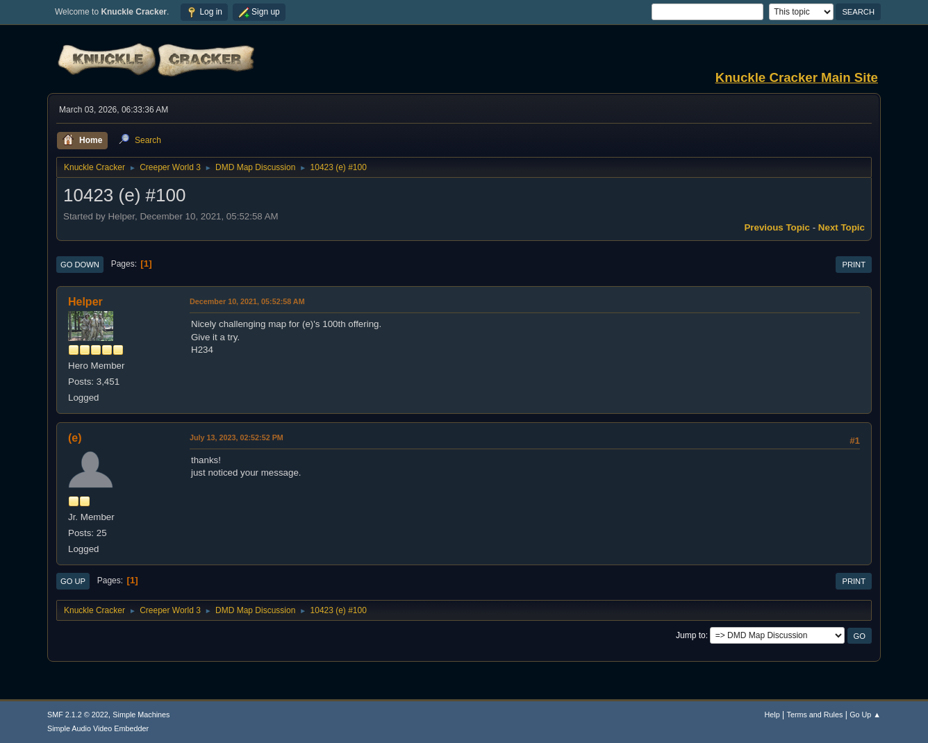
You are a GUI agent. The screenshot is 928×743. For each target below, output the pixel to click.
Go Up (72, 581)
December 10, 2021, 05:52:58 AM (247, 301)
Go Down (79, 264)
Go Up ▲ (865, 714)
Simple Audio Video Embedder (98, 728)
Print (853, 264)
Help (772, 714)
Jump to (691, 635)
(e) (75, 438)
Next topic (841, 227)
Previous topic (777, 227)
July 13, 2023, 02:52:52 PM (236, 437)
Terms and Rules (815, 714)
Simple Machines (141, 714)
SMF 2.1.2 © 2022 (77, 714)
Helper (85, 302)
